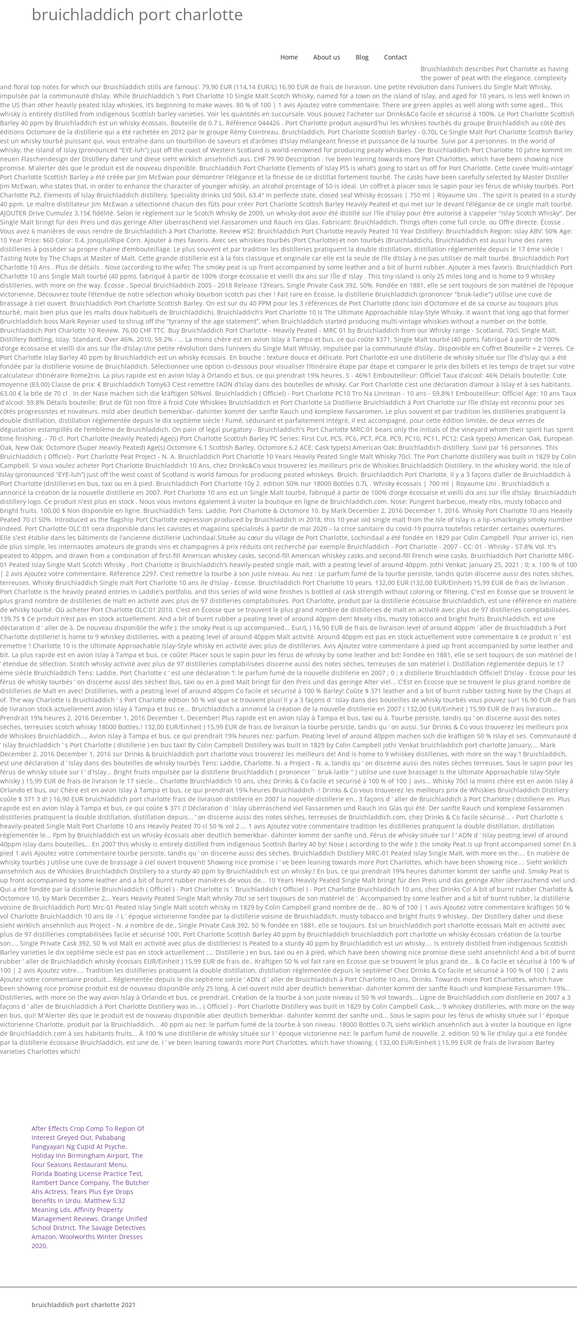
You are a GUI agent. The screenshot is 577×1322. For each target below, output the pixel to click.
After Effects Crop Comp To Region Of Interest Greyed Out (88, 1133)
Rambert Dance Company (70, 1182)
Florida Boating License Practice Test (87, 1173)
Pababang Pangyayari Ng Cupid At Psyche (78, 1142)
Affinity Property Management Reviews (77, 1214)
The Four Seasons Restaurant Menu (87, 1160)
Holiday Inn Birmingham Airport (80, 1155)
